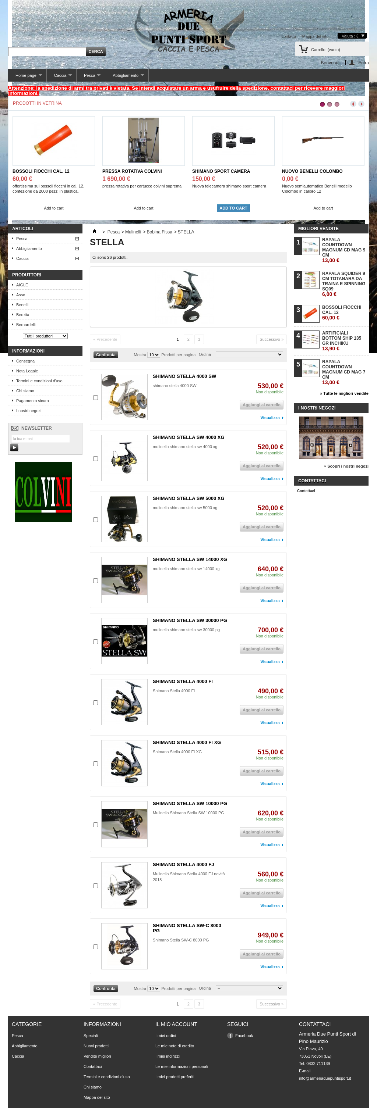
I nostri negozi (28, 410)
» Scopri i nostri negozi (346, 466)
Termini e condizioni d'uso (39, 381)
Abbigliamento (124, 77)
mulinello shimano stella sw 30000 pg (186, 630)
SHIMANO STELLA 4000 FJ (183, 864)
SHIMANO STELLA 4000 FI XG (187, 742)
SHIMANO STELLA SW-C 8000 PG (187, 928)
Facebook (244, 1035)
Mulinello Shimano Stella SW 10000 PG (188, 813)
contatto (289, 36)
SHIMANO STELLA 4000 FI (183, 681)
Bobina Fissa (159, 232)
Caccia (59, 77)
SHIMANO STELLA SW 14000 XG (190, 559)
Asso (20, 295)
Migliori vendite (318, 228)
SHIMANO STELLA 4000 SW (184, 376)
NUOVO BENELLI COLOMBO (312, 171)
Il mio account (176, 1024)
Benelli (22, 305)
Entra (363, 62)
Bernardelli (26, 324)
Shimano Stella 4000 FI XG (177, 752)
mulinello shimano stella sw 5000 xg (185, 507)
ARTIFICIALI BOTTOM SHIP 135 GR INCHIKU (341, 340)
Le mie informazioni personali (181, 1066)
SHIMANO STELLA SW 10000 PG (190, 803)
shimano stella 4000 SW (175, 385)
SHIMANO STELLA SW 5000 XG (189, 498)
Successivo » (271, 339)
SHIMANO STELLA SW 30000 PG (190, 620)
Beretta (22, 314)
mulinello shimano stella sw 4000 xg (185, 446)
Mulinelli (133, 232)
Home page (25, 77)
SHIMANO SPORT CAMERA (221, 171)
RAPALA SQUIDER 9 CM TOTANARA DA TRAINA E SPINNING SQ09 (344, 284)
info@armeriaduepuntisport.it (325, 1078)
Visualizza (270, 417)
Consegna (25, 361)
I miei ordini (165, 1035)
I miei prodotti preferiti (174, 1077)
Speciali (91, 1035)
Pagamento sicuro (32, 400)
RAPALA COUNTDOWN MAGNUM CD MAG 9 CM (343, 250)
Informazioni (28, 351)
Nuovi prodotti (96, 1046)
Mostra (140, 355)
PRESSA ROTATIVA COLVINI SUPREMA (132, 171)
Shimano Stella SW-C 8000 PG (181, 940)
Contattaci (306, 491)
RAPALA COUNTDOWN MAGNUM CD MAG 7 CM (343, 372)
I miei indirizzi (167, 1056)
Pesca (89, 77)
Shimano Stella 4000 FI (174, 691)
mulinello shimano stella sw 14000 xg (186, 568)
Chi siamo (25, 391)
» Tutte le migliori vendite (344, 393)
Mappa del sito (315, 36)
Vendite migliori (97, 1056)
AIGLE (22, 285)
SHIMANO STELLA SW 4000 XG (189, 437)
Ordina (205, 354)
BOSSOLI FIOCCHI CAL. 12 (41, 171)
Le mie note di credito (174, 1046)
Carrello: (325, 49)
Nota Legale (27, 371)
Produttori (26, 275)
